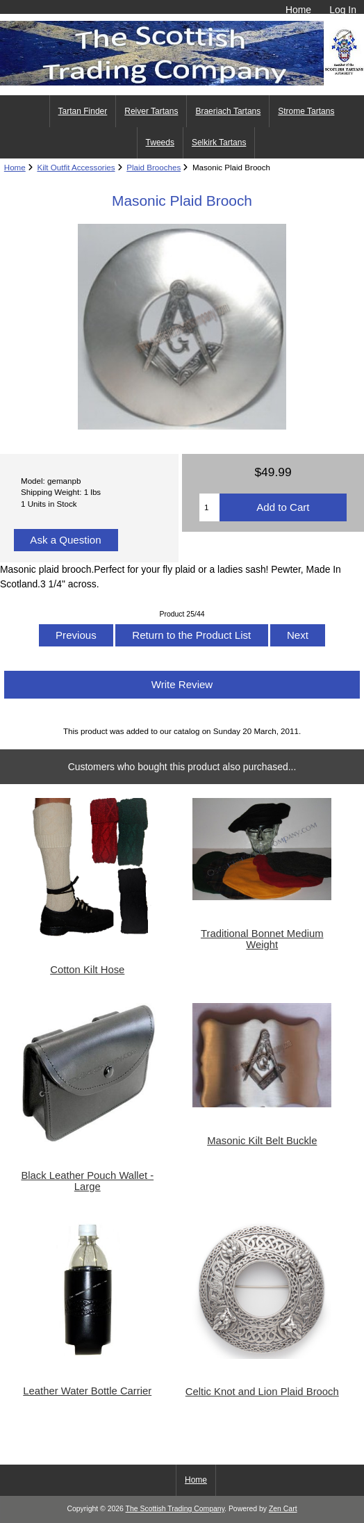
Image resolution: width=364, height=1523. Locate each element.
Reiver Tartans (151, 111)
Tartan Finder (83, 111)
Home (298, 9)
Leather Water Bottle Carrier (87, 1390)
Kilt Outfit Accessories (76, 167)
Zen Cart (283, 1509)
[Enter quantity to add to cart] (209, 507)
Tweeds (160, 142)
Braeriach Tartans (227, 111)
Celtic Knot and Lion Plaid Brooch (262, 1391)
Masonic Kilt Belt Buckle (262, 1140)
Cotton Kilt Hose (87, 969)
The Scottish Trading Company (175, 1509)
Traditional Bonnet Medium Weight (262, 939)
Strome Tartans (306, 111)
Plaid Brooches (153, 167)
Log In (342, 9)
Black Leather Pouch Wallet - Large (87, 1181)
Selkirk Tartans (219, 142)
